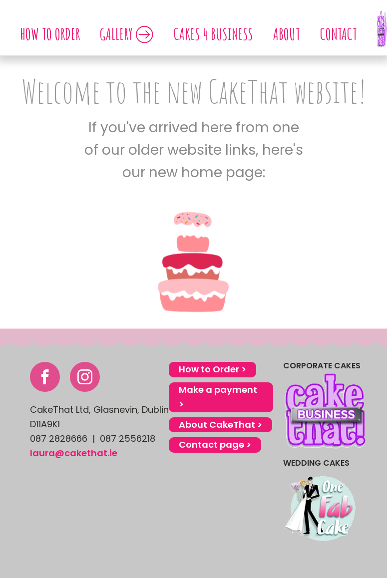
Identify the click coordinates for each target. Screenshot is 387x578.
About (286, 33)
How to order (50, 33)
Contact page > (215, 444)
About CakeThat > (220, 424)
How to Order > (212, 369)
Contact (338, 33)
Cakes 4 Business (213, 33)
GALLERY (127, 33)
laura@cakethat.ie (73, 453)
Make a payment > (218, 396)
